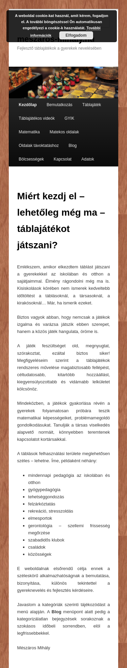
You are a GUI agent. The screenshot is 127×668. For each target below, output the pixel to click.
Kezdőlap (28, 104)
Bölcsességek (31, 159)
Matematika (29, 132)
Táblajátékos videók (37, 118)
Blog (73, 145)
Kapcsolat (62, 159)
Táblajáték (91, 104)
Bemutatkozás (59, 104)
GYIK (70, 118)
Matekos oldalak (64, 132)
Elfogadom (76, 35)
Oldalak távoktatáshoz (39, 145)
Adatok (87, 159)
